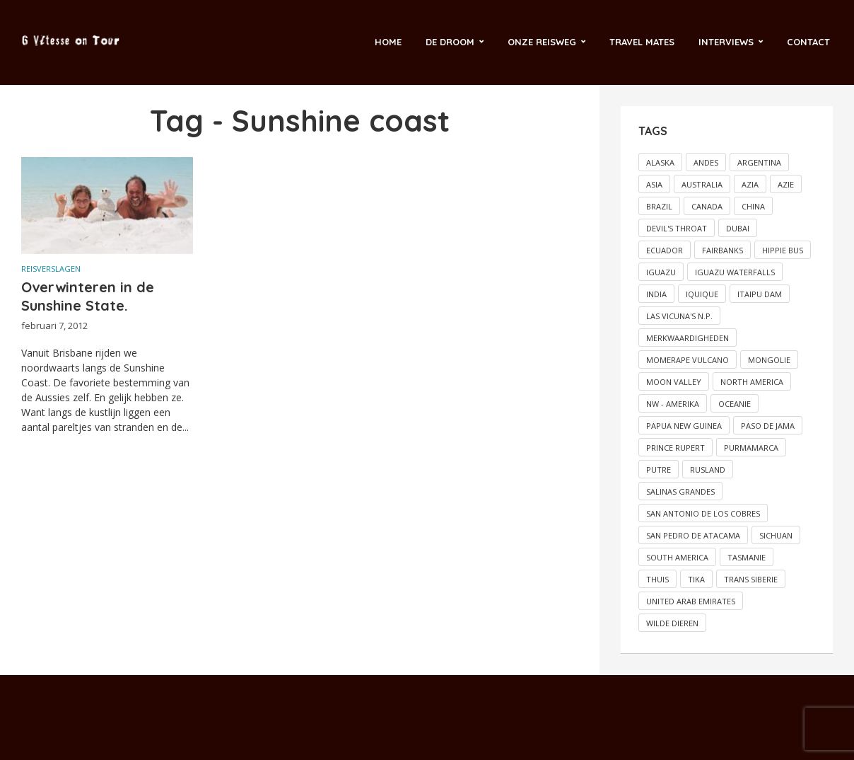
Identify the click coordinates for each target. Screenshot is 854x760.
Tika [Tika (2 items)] (696, 579)
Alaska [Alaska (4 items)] (660, 162)
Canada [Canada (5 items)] (707, 206)
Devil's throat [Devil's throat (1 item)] (676, 228)
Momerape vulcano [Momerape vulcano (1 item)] (687, 360)
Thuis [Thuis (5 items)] (657, 579)
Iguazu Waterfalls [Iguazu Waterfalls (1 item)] (735, 272)
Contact (808, 41)
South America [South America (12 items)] (677, 557)
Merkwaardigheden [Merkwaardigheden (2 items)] (687, 338)
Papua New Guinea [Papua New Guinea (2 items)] (684, 425)
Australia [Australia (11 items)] (702, 184)
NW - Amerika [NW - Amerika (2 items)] (672, 403)
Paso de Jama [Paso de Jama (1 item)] (768, 425)
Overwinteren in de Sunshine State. (87, 296)
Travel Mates (641, 41)
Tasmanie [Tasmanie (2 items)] (746, 557)
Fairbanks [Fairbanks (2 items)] (722, 250)
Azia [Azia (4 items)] (750, 184)
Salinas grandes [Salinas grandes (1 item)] (680, 491)
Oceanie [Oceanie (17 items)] (734, 403)
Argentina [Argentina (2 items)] (759, 162)
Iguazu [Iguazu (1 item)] (661, 272)
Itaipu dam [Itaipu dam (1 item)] (759, 294)
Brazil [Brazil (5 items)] (659, 206)
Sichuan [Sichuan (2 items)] (775, 535)
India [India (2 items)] (656, 294)
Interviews (726, 41)
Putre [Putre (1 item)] (658, 469)
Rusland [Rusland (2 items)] (707, 469)
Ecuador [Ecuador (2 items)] (664, 250)
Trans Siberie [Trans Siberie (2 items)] (751, 579)
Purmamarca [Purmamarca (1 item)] (751, 447)
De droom (450, 41)
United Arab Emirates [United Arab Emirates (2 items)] (690, 601)
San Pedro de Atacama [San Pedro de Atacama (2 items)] (693, 535)
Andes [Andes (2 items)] (706, 162)
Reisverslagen (51, 268)
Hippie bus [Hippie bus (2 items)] (782, 250)
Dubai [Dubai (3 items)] (737, 228)
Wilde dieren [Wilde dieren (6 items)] (672, 623)
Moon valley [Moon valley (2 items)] (673, 381)
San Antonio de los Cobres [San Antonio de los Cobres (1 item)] (703, 513)
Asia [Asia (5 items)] (654, 184)
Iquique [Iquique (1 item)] (702, 294)
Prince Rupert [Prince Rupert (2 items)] (675, 447)
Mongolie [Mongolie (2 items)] (769, 360)
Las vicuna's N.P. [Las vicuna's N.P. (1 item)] (679, 316)
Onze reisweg (542, 41)
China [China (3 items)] (753, 206)
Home (388, 41)
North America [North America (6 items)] (751, 381)
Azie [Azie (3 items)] (786, 184)
